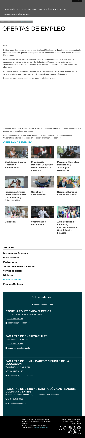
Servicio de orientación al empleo (19, 266)
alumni (8, 21)
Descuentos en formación (15, 253)
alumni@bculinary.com (17, 403)
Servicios (53, 9)
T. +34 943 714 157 (15, 371)
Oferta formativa (11, 258)
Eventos (63, 9)
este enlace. (28, 131)
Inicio (6, 9)
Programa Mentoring (13, 284)
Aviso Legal (76, 423)
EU (79, 0)
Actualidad (25, 14)
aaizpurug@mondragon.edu (19, 348)
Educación (10, 222)
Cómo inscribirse (40, 9)
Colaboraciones (11, 14)
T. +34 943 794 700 (15, 319)
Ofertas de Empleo (26, 21)
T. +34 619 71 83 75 (15, 399)
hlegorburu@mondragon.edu (19, 323)
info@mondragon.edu (41, 427)
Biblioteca (8, 275)
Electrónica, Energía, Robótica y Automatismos (15, 165)
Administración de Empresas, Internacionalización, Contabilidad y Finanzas (67, 227)
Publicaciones (10, 262)
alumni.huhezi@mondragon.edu (20, 376)
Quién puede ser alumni (20, 9)
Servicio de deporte (12, 271)
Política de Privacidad (71, 419)
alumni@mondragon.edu (43, 304)
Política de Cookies (72, 421)
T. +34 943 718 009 (15, 344)
